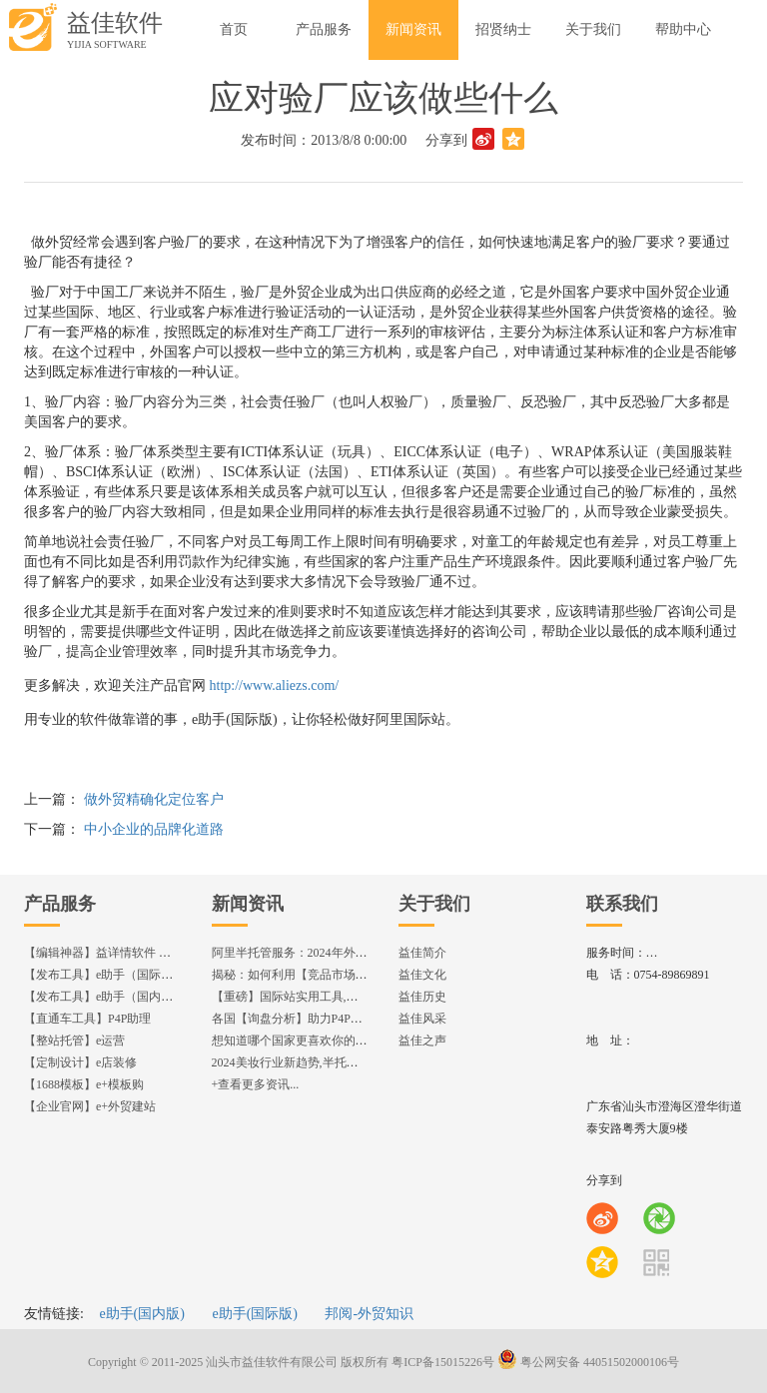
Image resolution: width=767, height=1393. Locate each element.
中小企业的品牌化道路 (154, 829)
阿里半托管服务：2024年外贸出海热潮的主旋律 (337, 953)
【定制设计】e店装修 (80, 1062)
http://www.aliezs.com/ (275, 685)
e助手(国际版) (255, 1313)
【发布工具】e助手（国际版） (104, 975)
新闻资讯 (248, 904)
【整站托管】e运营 (74, 1040)
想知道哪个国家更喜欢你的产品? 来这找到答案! (337, 1040)
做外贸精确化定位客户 (154, 799)
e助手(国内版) (142, 1313)
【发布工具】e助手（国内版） (104, 997)
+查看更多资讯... (256, 1084)
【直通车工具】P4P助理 (87, 1019)
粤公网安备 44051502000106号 (588, 1362)
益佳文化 (422, 975)
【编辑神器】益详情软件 (106, 953)
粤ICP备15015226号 (442, 1362)
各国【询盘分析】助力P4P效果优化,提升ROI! (331, 1019)
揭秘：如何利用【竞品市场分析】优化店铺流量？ (343, 975)
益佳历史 (422, 997)
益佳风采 (422, 1019)
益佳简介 (422, 953)
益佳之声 (422, 1040)
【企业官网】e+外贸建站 (90, 1106)
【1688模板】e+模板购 (84, 1084)
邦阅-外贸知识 (369, 1313)
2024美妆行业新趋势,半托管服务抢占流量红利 (333, 1062)
